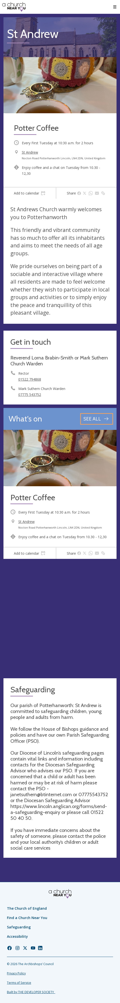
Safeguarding (19, 927)
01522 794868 (29, 379)
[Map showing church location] (60, 618)
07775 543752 (29, 394)
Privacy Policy (16, 973)
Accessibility (17, 936)
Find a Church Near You (27, 917)
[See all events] (96, 419)
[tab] (29, 193)
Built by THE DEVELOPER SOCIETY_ (31, 992)
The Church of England (27, 908)
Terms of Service (19, 983)
